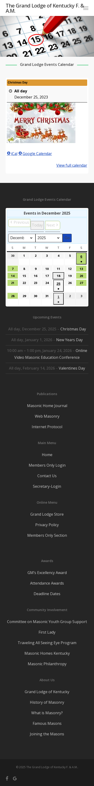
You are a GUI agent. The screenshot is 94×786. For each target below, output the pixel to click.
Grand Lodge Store (47, 514)
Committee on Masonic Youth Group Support (47, 621)
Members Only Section (47, 535)
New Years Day (69, 339)
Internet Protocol (47, 426)
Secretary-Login (47, 486)
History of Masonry (47, 702)
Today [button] (37, 225)
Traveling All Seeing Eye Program (47, 642)
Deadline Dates (47, 593)
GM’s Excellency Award (47, 572)
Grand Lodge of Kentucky (47, 691)
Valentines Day (72, 368)
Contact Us (47, 475)
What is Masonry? (47, 712)
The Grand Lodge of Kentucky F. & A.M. (45, 8)
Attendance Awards (47, 583)
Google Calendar (35, 153)
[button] (85, 8)
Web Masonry (47, 416)
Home (47, 454)
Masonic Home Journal (47, 405)
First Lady (47, 632)
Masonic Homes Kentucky (47, 653)
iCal (12, 153)
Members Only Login (47, 465)
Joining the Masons (47, 734)
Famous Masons (47, 723)
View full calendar (71, 165)
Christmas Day (73, 329)
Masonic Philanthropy (47, 663)
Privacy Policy (47, 524)
